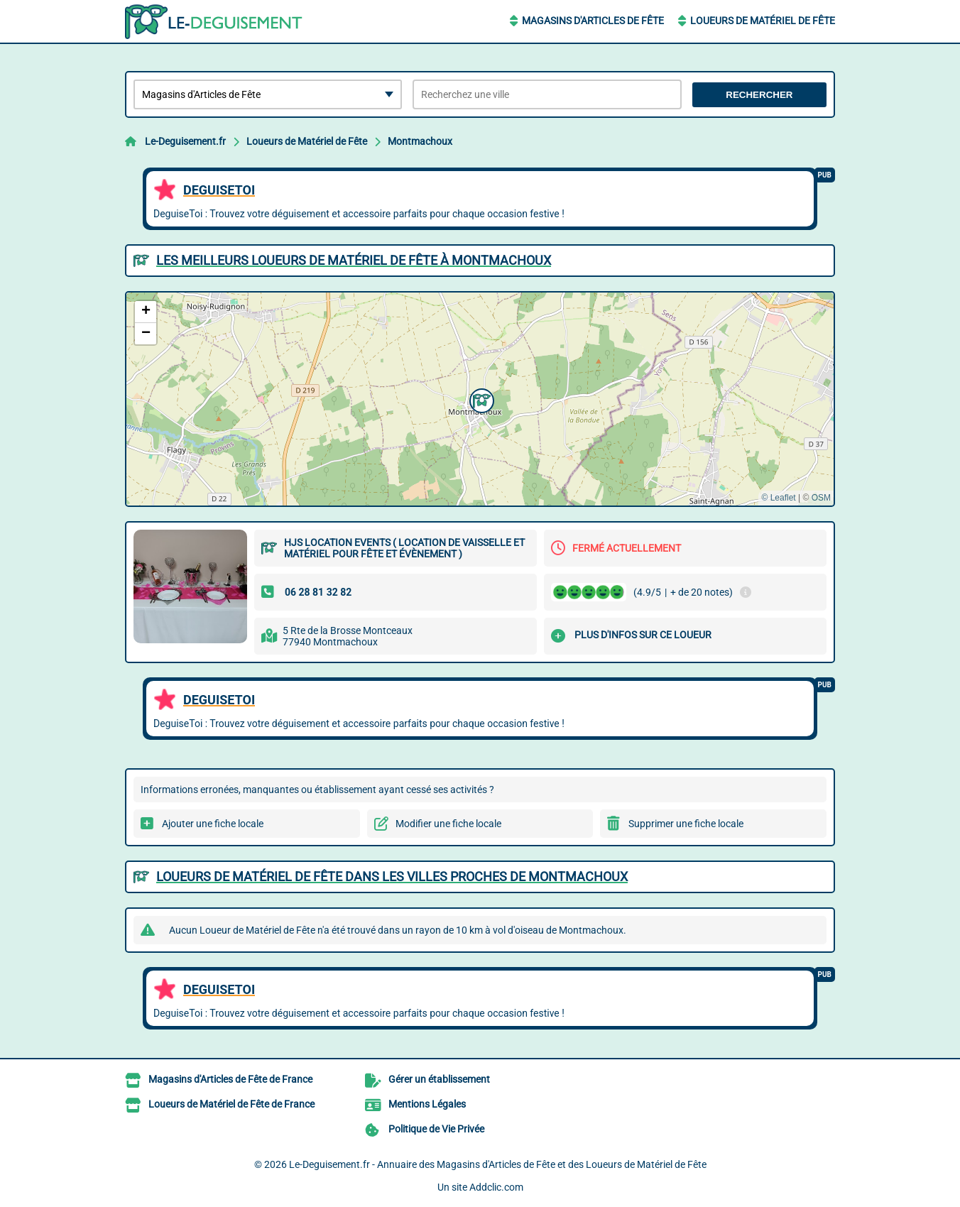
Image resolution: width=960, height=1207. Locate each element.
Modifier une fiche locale (448, 823)
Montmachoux (420, 141)
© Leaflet (778, 498)
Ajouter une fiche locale (212, 823)
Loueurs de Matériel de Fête (762, 20)
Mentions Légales (427, 1104)
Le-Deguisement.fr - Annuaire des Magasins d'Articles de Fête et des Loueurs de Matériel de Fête (498, 1164)
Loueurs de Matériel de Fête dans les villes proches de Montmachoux (392, 876)
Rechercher (759, 94)
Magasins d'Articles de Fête (593, 20)
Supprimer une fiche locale (685, 823)
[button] (480, 399)
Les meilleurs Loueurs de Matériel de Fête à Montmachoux (353, 260)
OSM (821, 498)
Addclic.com (496, 1187)
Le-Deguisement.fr (185, 141)
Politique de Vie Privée (436, 1129)
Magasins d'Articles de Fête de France (230, 1079)
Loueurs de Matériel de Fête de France (231, 1104)
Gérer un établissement (439, 1079)
